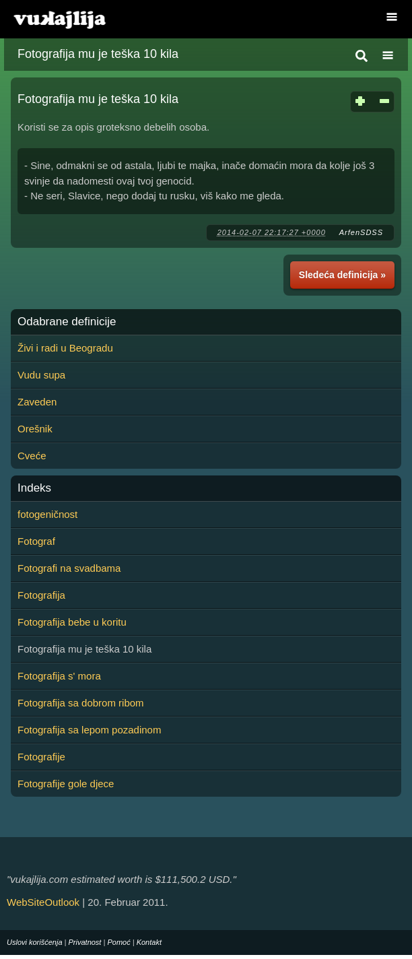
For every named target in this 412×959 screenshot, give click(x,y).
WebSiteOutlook (43, 902)
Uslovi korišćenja (35, 942)
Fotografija (41, 595)
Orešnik (35, 428)
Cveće (32, 455)
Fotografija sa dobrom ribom (81, 702)
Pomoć (118, 942)
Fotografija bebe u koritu (72, 622)
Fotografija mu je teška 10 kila (98, 54)
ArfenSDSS (361, 232)
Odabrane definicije (67, 322)
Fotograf (36, 541)
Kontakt (149, 942)
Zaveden (37, 401)
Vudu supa (41, 375)
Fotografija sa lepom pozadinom (89, 729)
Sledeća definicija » (342, 274)
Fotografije (41, 756)
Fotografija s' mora (59, 676)
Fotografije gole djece (66, 783)
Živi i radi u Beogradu (65, 348)
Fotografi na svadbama (69, 568)
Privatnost (85, 942)
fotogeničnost (47, 514)
